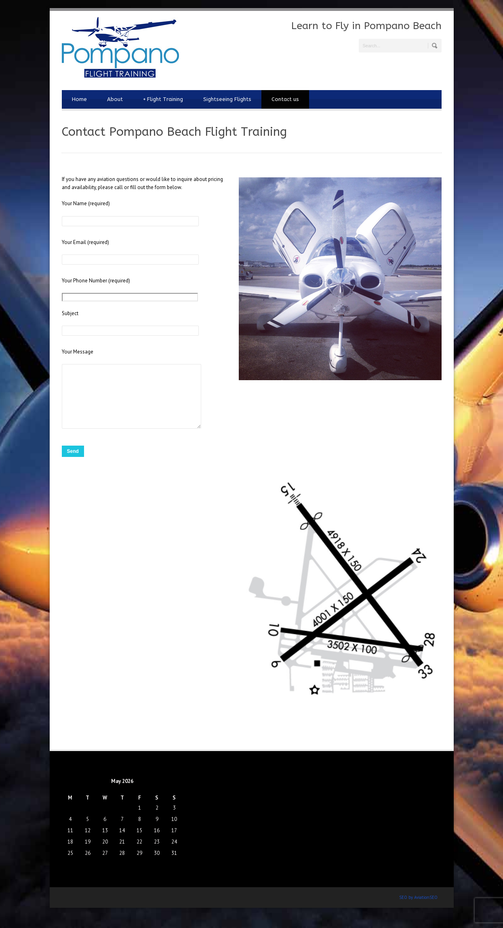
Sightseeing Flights (227, 99)
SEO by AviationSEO (418, 909)
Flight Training (163, 99)
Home (79, 99)
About (115, 99)
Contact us (285, 99)
